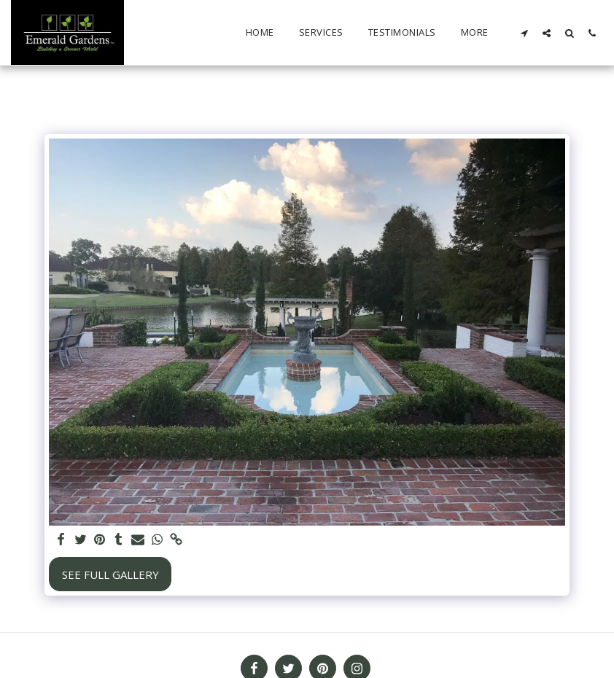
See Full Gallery (110, 574)
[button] (524, 33)
